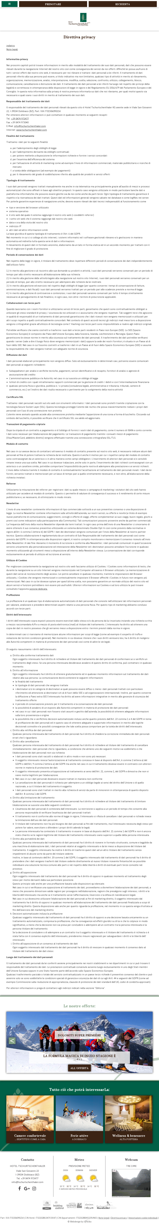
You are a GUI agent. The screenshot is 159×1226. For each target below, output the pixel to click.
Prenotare (53, 4)
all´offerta (79, 1068)
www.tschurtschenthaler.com (31, 130)
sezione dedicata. (38, 589)
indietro (10, 45)
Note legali (12, 49)
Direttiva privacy (119, 1218)
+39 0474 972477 (20, 118)
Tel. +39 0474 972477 (27, 1178)
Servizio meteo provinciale (74, 1189)
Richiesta (122, 4)
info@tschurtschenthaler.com (30, 126)
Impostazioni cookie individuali (143, 1218)
